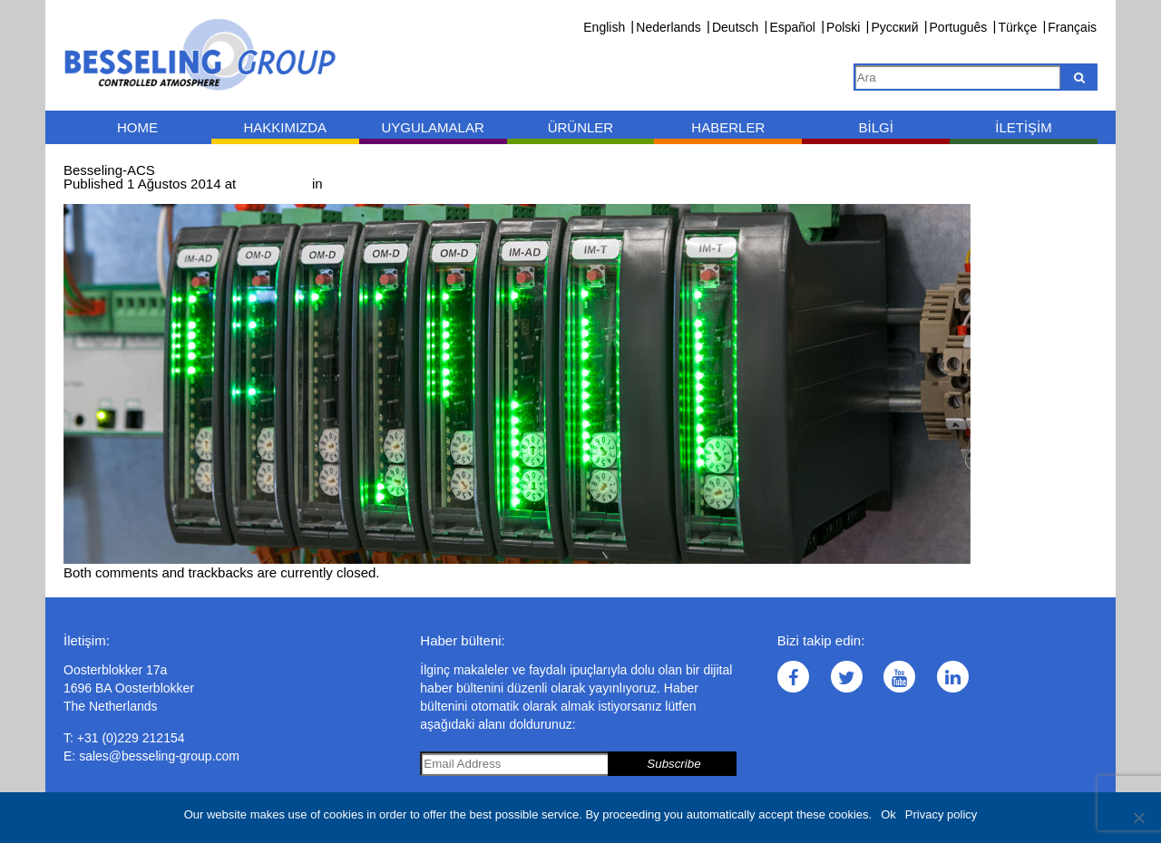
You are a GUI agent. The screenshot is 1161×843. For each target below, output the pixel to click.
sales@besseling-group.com (159, 756)
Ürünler (581, 127)
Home (137, 127)
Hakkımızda (285, 127)
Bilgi (875, 127)
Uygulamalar (432, 127)
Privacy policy (941, 814)
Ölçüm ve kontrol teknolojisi (410, 183)
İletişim (1023, 127)
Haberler (728, 127)
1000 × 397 (273, 183)
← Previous (98, 197)
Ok (888, 814)
